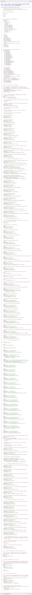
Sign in (30, 1)
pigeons (13, 5)
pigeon (9, 5)
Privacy (7, 593)
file (18, 7)
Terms (9, 593)
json (30, 593)
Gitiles (5, 593)
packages (6, 5)
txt (28, 593)
